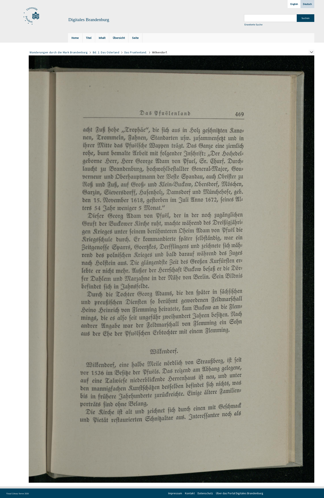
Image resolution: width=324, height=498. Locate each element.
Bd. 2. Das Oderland (106, 52)
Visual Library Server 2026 (17, 493)
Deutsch (307, 4)
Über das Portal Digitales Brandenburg (239, 493)
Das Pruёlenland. (135, 52)
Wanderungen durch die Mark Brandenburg (59, 52)
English (294, 4)
